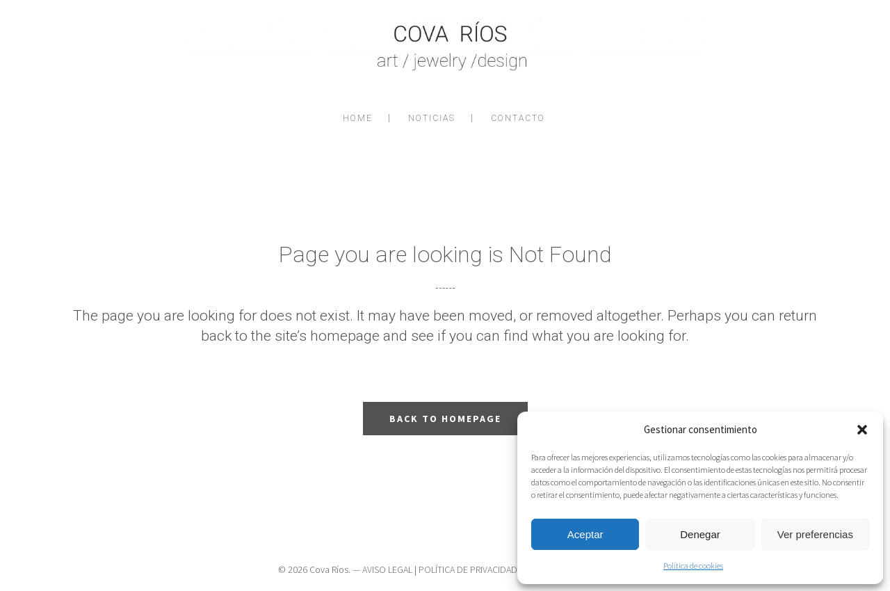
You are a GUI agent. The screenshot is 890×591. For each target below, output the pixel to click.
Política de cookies (693, 565)
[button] (862, 430)
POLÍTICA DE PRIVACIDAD (468, 569)
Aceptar (585, 534)
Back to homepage (445, 418)
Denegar (700, 534)
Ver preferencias (815, 534)
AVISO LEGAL (387, 569)
